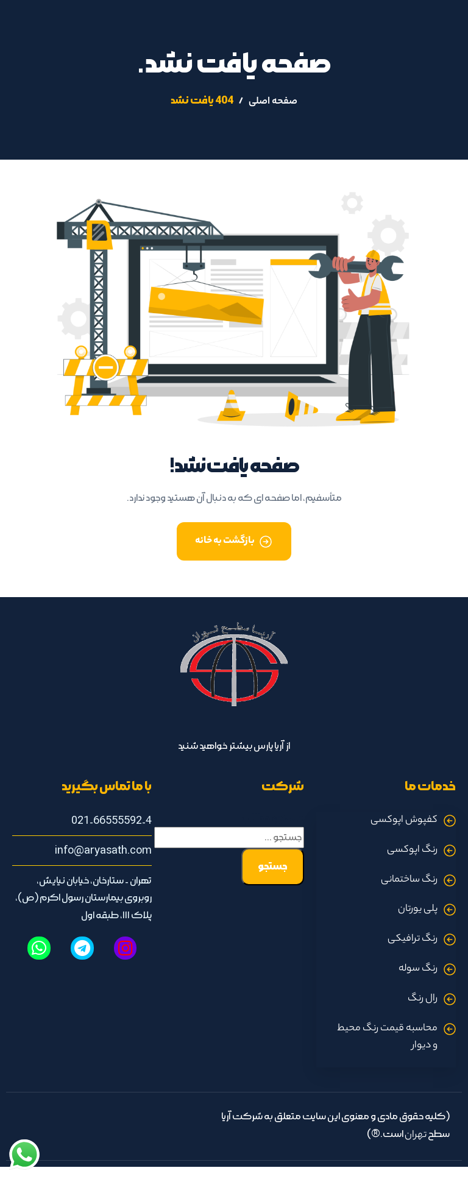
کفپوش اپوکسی (404, 820)
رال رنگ (423, 999)
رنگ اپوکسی (412, 850)
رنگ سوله (418, 969)
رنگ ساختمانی (409, 880)
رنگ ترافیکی (413, 939)
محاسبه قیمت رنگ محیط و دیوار (387, 1038)
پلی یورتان (418, 909)
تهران (416, 1135)
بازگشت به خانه (225, 541)
